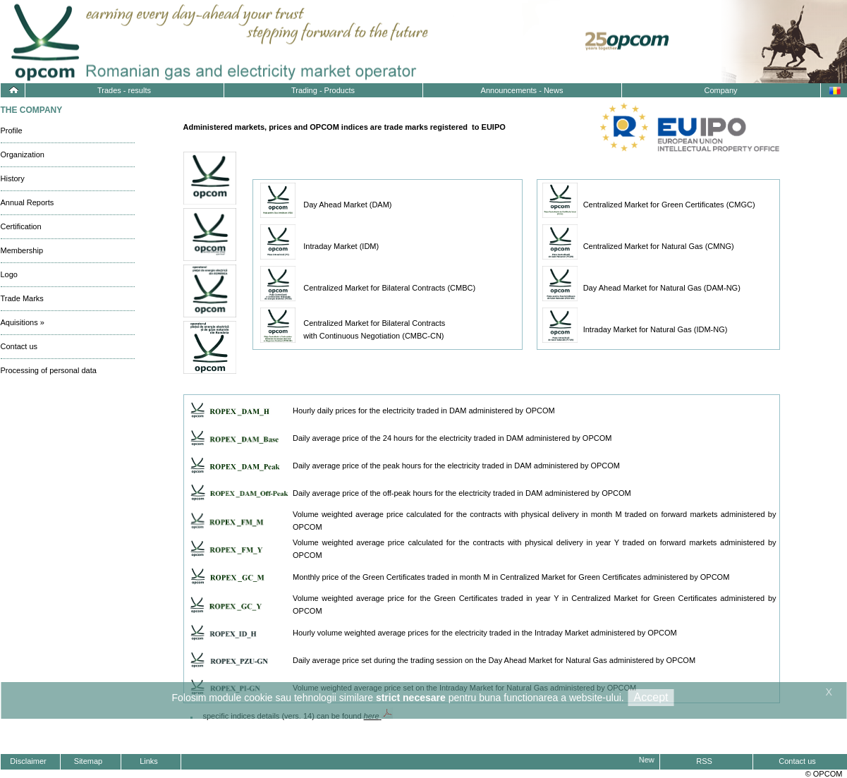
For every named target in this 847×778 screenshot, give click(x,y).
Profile (12, 130)
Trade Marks (22, 298)
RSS (704, 761)
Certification (21, 226)
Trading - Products (323, 90)
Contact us (19, 346)
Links (149, 761)
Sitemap (88, 761)
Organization (22, 154)
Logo (9, 274)
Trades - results (124, 90)
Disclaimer (28, 761)
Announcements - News (522, 90)
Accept (651, 697)
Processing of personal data (49, 370)
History (13, 178)
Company (720, 90)
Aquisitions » (22, 322)
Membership (22, 250)
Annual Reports (27, 202)
